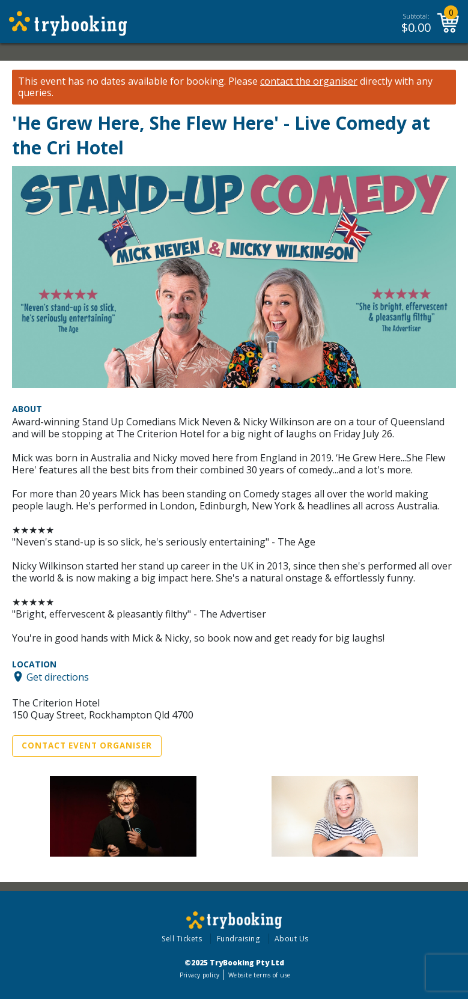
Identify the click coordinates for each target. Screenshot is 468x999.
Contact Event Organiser (87, 745)
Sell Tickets (182, 939)
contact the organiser (308, 81)
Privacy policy (200, 975)
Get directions (57, 676)
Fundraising (238, 939)
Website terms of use (259, 975)
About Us (292, 939)
